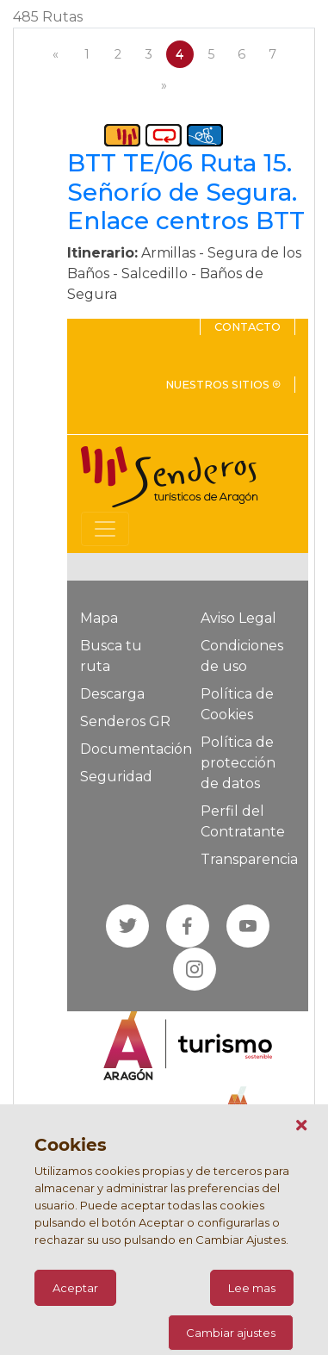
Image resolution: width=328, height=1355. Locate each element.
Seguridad (116, 776)
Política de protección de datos (238, 763)
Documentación (136, 749)
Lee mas (251, 1288)
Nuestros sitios (223, 384)
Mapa (99, 618)
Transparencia (249, 859)
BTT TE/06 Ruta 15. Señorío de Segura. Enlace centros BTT (186, 191)
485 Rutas (48, 17)
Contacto (247, 326)
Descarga (112, 694)
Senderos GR (125, 721)
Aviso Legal (238, 618)
